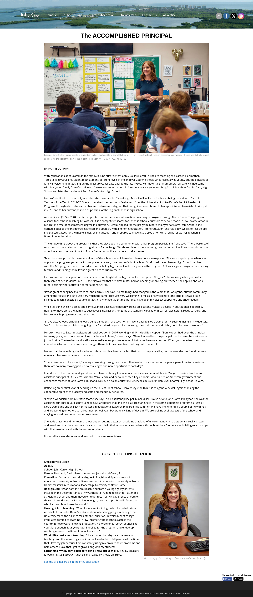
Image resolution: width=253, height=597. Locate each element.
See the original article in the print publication (71, 561)
